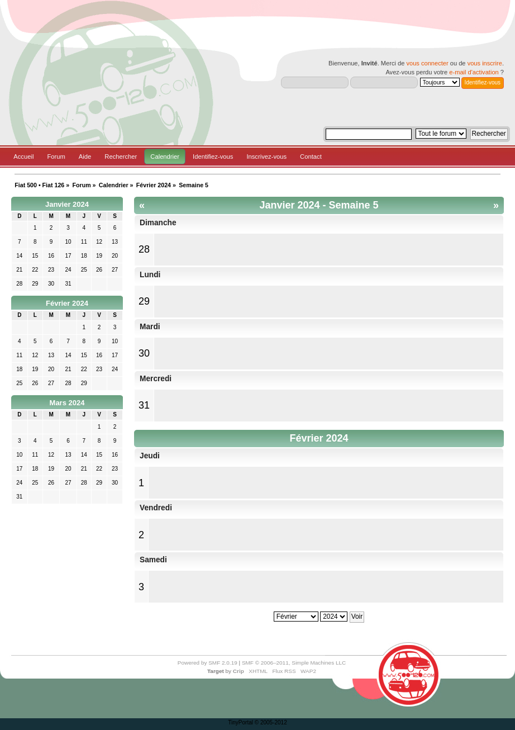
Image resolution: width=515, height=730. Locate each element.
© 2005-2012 (271, 722)
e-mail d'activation (473, 72)
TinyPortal (240, 722)
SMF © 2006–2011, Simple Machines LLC (294, 663)
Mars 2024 (67, 403)
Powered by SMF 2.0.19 (207, 663)
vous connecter (427, 63)
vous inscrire (485, 63)
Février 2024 (67, 303)
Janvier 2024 (67, 204)
